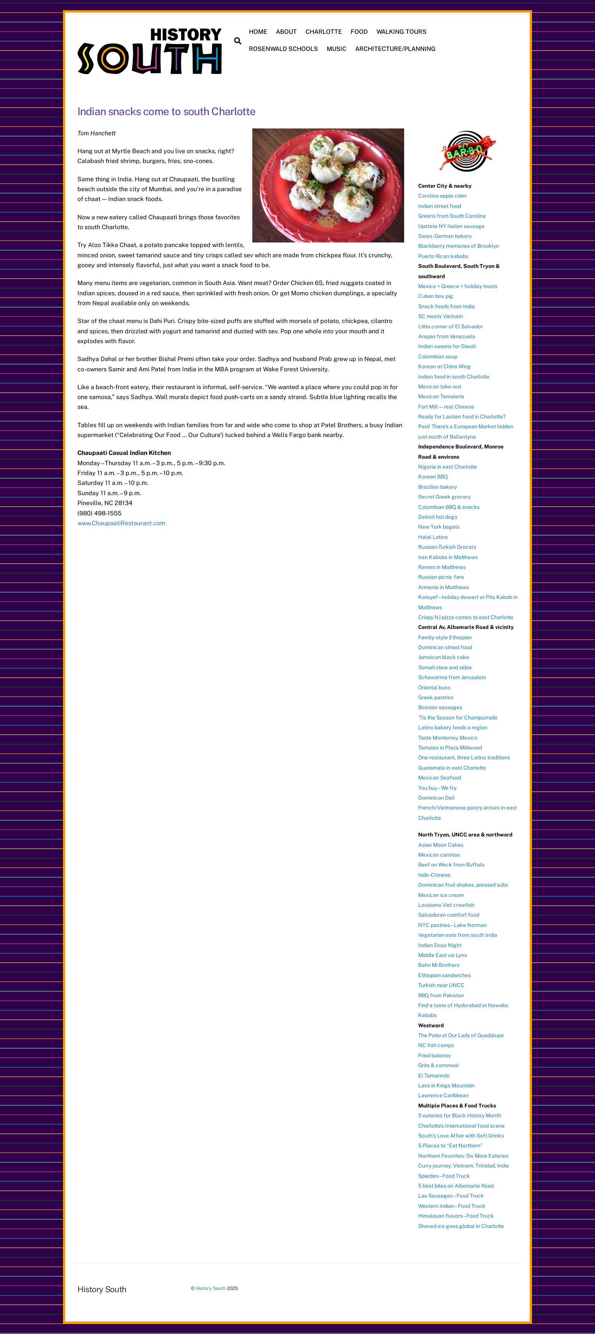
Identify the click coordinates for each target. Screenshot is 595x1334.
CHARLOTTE (323, 31)
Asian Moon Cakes (440, 845)
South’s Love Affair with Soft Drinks (461, 1136)
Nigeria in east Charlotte (447, 467)
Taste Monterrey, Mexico (447, 738)
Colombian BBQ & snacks (449, 507)
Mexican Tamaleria (441, 396)
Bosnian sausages (440, 707)
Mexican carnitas (439, 855)
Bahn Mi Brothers (439, 965)
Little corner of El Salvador (450, 326)
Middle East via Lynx (442, 955)
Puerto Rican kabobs (443, 256)
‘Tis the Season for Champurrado (457, 718)
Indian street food (439, 206)
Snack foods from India (446, 306)
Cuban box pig (435, 296)
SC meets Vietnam (440, 316)
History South (211, 1288)
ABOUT (286, 31)
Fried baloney (434, 1055)
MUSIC (336, 48)
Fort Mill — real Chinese (446, 407)
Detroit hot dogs (437, 517)
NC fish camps (436, 1045)
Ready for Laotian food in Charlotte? (461, 417)
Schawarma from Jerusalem (452, 677)
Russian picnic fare (441, 577)
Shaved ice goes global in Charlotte (461, 1226)
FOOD (359, 31)
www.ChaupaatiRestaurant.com (121, 523)
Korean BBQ (433, 477)
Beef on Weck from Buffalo (451, 865)
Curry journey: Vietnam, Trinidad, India (463, 1166)
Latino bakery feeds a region (452, 727)
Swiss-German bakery (445, 236)
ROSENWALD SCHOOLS (283, 48)
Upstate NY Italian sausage (451, 226)
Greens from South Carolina (452, 216)
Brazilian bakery (437, 487)
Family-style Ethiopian (445, 637)
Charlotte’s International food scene (461, 1126)
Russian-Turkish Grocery (447, 547)
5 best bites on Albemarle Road (456, 1186)
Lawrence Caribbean (443, 1095)
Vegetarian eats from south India (457, 935)
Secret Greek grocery (444, 497)
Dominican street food (445, 647)
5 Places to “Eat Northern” (450, 1145)
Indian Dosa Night (439, 945)
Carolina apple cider (442, 196)
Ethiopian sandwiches (444, 975)
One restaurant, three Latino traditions (464, 757)
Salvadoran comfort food (448, 915)
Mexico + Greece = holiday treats (457, 286)
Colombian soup (437, 356)
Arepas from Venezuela (446, 336)
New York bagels (439, 527)
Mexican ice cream (441, 895)
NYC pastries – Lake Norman (452, 925)
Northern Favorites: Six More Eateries (463, 1156)
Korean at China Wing (444, 366)
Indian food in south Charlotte (454, 377)
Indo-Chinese (434, 875)
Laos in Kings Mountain (446, 1085)
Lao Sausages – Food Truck (451, 1196)
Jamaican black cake (443, 657)
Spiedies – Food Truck (444, 1176)
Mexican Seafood (439, 778)
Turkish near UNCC (441, 985)
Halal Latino (433, 537)
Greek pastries (435, 697)
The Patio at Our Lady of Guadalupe (461, 1035)
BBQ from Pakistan (441, 995)
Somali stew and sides (445, 667)
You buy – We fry (437, 788)
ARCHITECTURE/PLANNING (395, 48)
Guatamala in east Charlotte (452, 768)
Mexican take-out (439, 386)
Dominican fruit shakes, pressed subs (463, 885)
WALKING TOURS (401, 31)
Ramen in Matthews (442, 567)
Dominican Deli (436, 798)
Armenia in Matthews (443, 587)
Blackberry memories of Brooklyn (458, 246)
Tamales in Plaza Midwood (450, 748)
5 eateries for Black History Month (459, 1115)
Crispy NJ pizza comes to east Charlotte (465, 617)
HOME (258, 31)
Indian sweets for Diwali (447, 346)
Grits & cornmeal (438, 1065)
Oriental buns (434, 687)
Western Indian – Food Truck (451, 1206)
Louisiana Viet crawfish (446, 905)
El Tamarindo (434, 1076)
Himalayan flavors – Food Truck (456, 1216)
